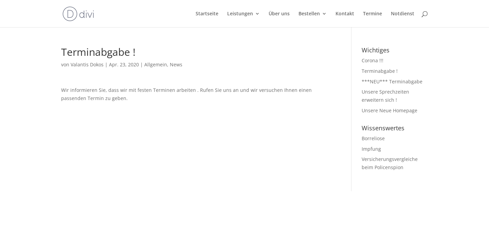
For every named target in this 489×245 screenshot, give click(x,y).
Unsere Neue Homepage (389, 110)
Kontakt (345, 14)
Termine (372, 14)
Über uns (279, 14)
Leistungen (240, 14)
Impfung (371, 149)
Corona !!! (372, 60)
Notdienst (402, 14)
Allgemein (155, 64)
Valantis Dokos (87, 64)
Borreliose (373, 138)
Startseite (207, 14)
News (176, 64)
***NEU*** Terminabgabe (392, 81)
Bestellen (309, 14)
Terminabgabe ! (380, 71)
